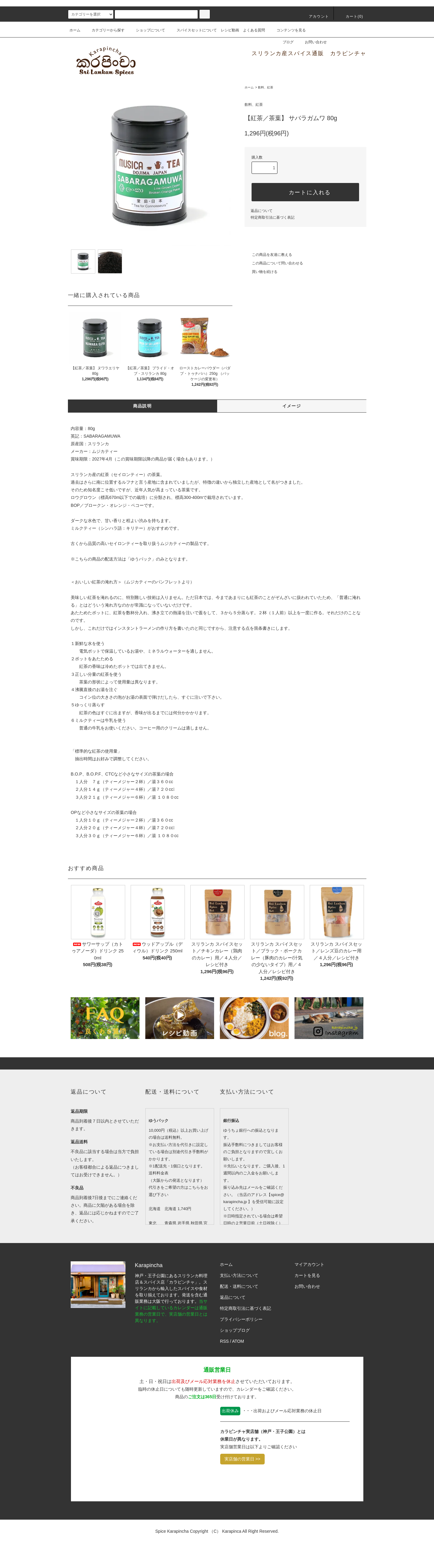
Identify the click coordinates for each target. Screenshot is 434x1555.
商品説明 (142, 405)
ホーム (74, 30)
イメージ (291, 405)
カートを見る (307, 1275)
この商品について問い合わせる (274, 263)
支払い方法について (239, 1275)
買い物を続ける (261, 272)
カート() (350, 16)
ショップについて (147, 30)
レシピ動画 (230, 30)
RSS (224, 1341)
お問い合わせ (312, 42)
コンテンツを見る (287, 30)
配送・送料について (239, 1286)
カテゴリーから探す (104, 30)
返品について (262, 211)
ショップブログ (235, 1330)
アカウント (315, 16)
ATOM (238, 1341)
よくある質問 (254, 30)
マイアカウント (309, 1264)
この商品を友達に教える (268, 255)
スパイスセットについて (193, 30)
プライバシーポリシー (241, 1319)
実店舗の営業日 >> (242, 1458)
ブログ (284, 42)
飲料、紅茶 (265, 87)
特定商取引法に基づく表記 (273, 217)
